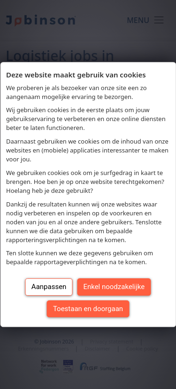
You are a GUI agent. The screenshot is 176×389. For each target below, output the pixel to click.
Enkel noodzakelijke (114, 286)
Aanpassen (49, 286)
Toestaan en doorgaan (88, 309)
